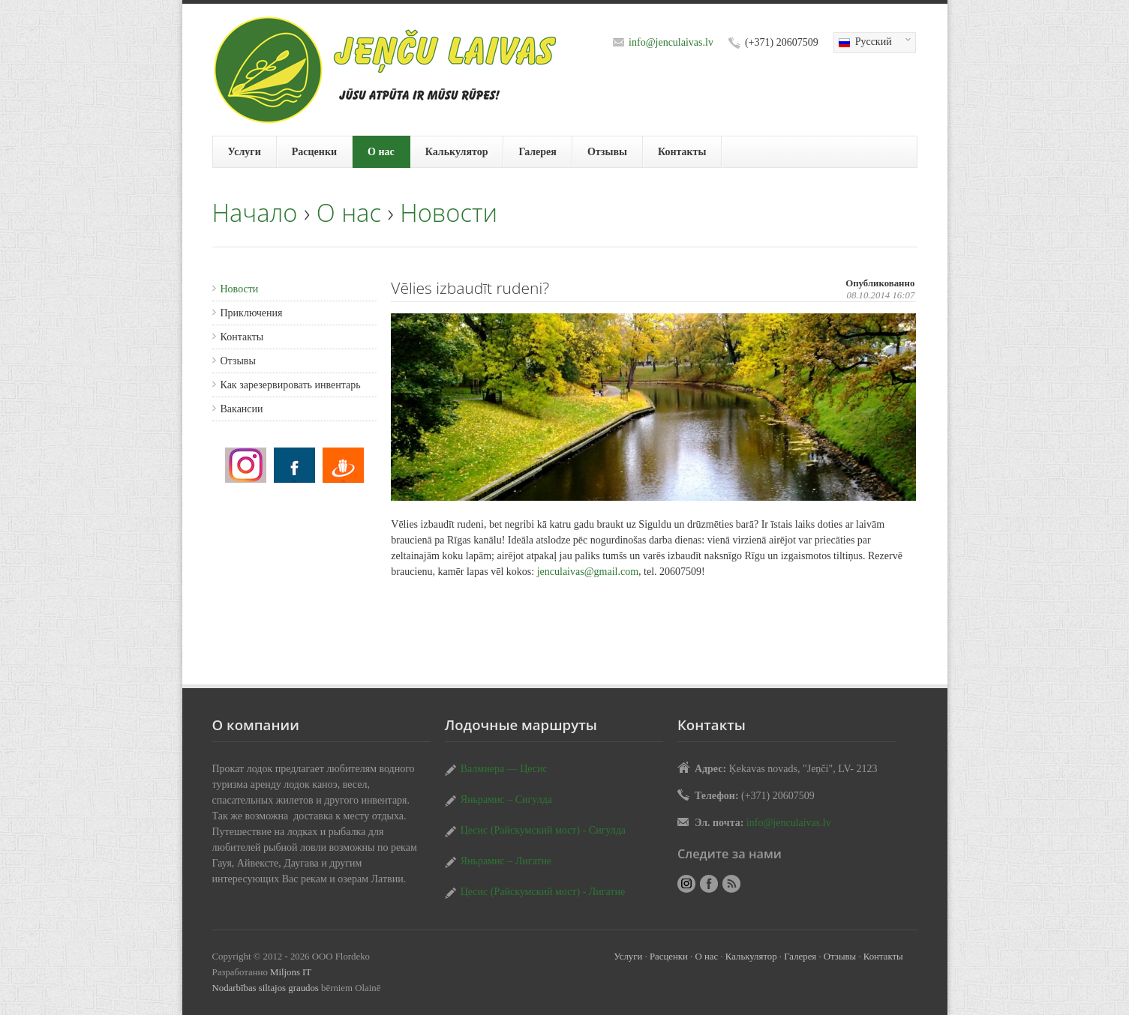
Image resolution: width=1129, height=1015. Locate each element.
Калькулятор (456, 151)
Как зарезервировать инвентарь (291, 385)
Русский (872, 43)
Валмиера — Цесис (504, 768)
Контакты (682, 151)
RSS (731, 884)
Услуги (244, 151)
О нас (381, 151)
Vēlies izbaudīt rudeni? (245, 465)
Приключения (252, 313)
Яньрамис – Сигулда (506, 799)
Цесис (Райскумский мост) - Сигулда (543, 830)
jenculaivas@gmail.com (587, 571)
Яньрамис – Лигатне (506, 861)
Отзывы (607, 151)
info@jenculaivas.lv (671, 42)
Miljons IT (290, 972)
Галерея (537, 151)
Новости (448, 212)
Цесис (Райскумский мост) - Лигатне (543, 891)
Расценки (314, 151)
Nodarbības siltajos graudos (265, 988)
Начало (255, 212)
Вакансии (242, 409)
